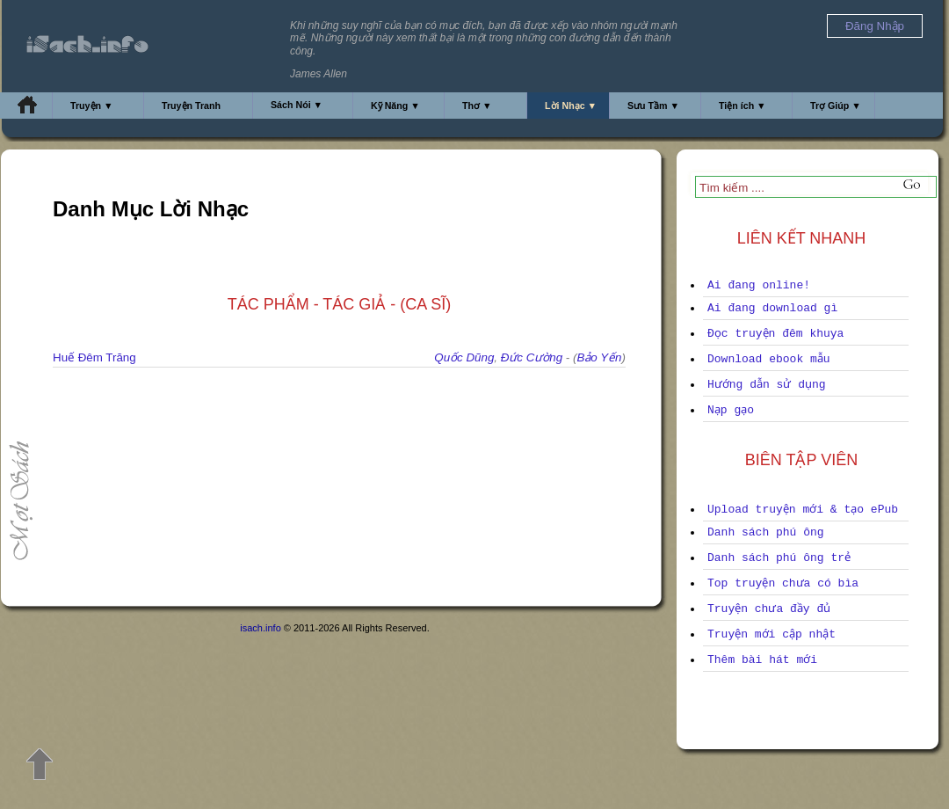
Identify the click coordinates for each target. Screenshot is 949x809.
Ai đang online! (758, 285)
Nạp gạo (730, 410)
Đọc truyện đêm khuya (775, 333)
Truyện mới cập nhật (771, 634)
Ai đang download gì (772, 308)
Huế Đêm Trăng (94, 357)
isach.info (260, 628)
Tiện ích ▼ (742, 105)
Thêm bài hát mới (762, 660)
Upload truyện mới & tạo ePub (802, 509)
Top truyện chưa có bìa (782, 583)
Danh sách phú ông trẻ (779, 558)
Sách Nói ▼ (296, 104)
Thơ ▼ (477, 105)
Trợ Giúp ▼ (835, 105)
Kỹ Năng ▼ (395, 105)
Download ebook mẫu (768, 359)
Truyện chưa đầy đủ (768, 609)
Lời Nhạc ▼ (571, 105)
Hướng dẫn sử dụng (766, 384)
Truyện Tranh (191, 105)
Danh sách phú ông (765, 532)
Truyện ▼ (91, 105)
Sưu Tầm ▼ (653, 105)
